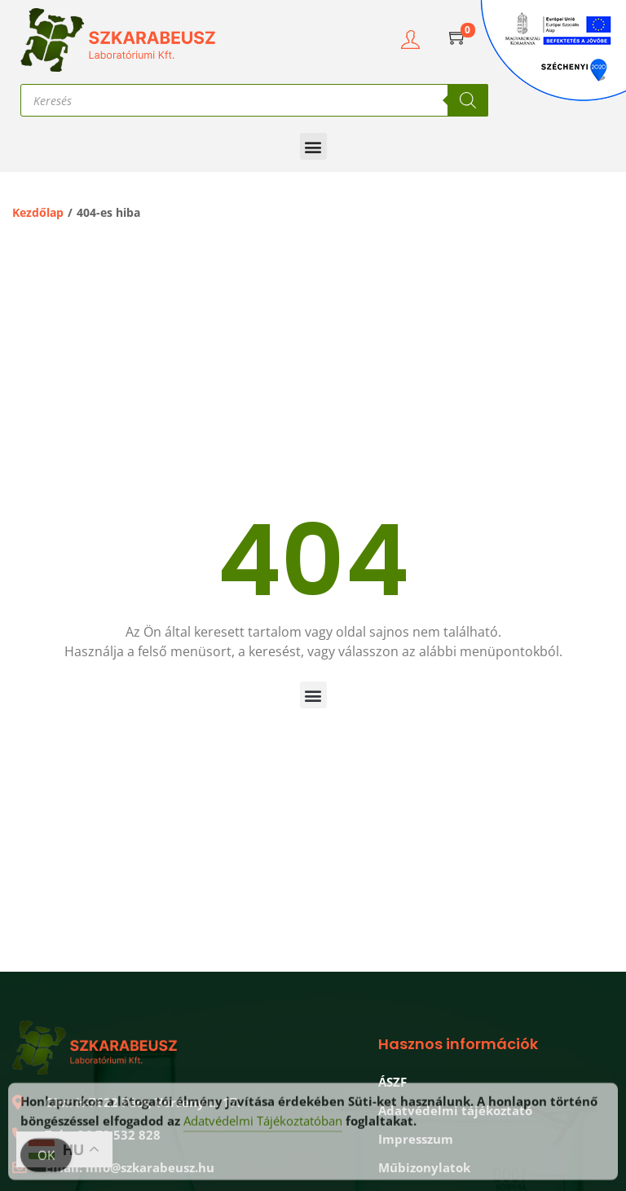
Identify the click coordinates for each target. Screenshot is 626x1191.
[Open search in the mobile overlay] (254, 100)
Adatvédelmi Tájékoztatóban (262, 1128)
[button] (313, 146)
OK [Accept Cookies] (46, 1162)
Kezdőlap (38, 212)
